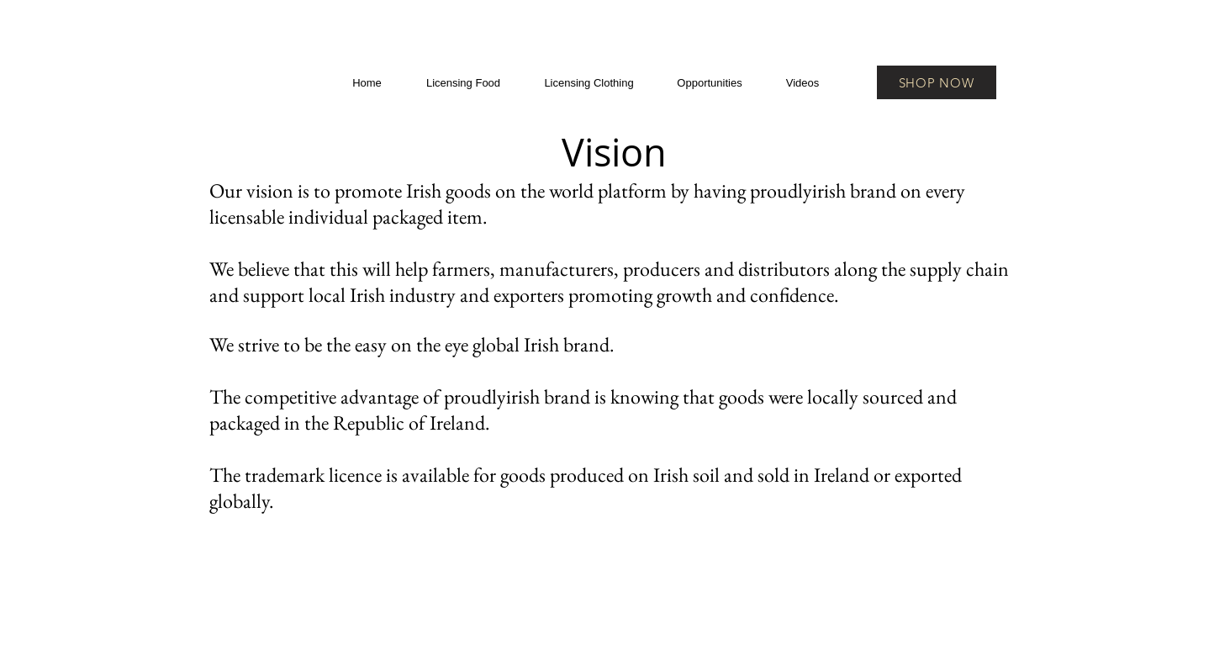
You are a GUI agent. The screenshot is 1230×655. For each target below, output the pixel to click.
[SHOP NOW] (936, 82)
